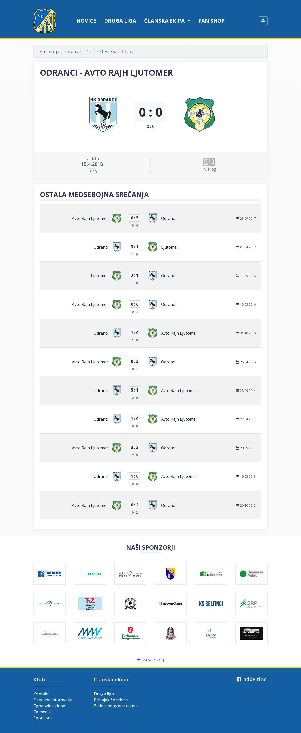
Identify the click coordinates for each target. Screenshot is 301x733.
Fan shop (211, 20)
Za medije (42, 712)
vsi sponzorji (150, 659)
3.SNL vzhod (104, 51)
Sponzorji (42, 718)
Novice (86, 20)
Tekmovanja (48, 51)
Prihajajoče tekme (111, 700)
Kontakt (41, 694)
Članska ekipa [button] (165, 20)
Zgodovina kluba (49, 706)
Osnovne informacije (52, 700)
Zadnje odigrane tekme (116, 706)
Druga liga (120, 20)
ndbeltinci (252, 679)
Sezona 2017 (76, 51)
